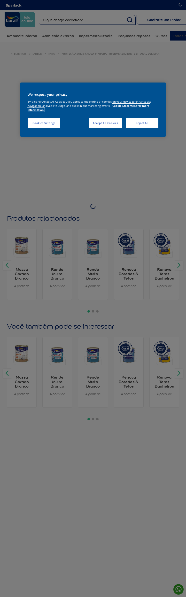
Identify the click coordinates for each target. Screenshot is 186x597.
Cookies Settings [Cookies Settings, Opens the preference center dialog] (43, 123)
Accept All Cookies (105, 123)
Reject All (142, 123)
